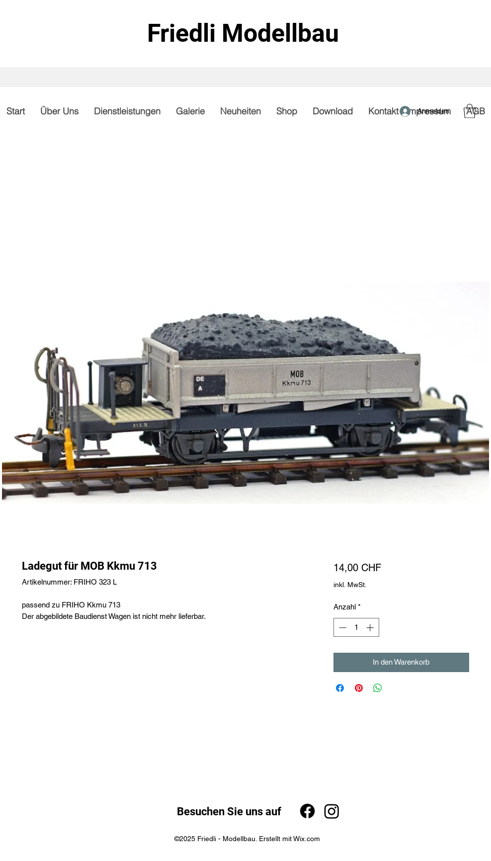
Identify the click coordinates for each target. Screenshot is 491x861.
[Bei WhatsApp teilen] (378, 688)
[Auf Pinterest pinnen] (359, 688)
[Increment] (371, 627)
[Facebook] (307, 811)
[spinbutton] (356, 627)
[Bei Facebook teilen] (340, 688)
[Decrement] (341, 627)
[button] (470, 111)
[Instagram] (331, 811)
